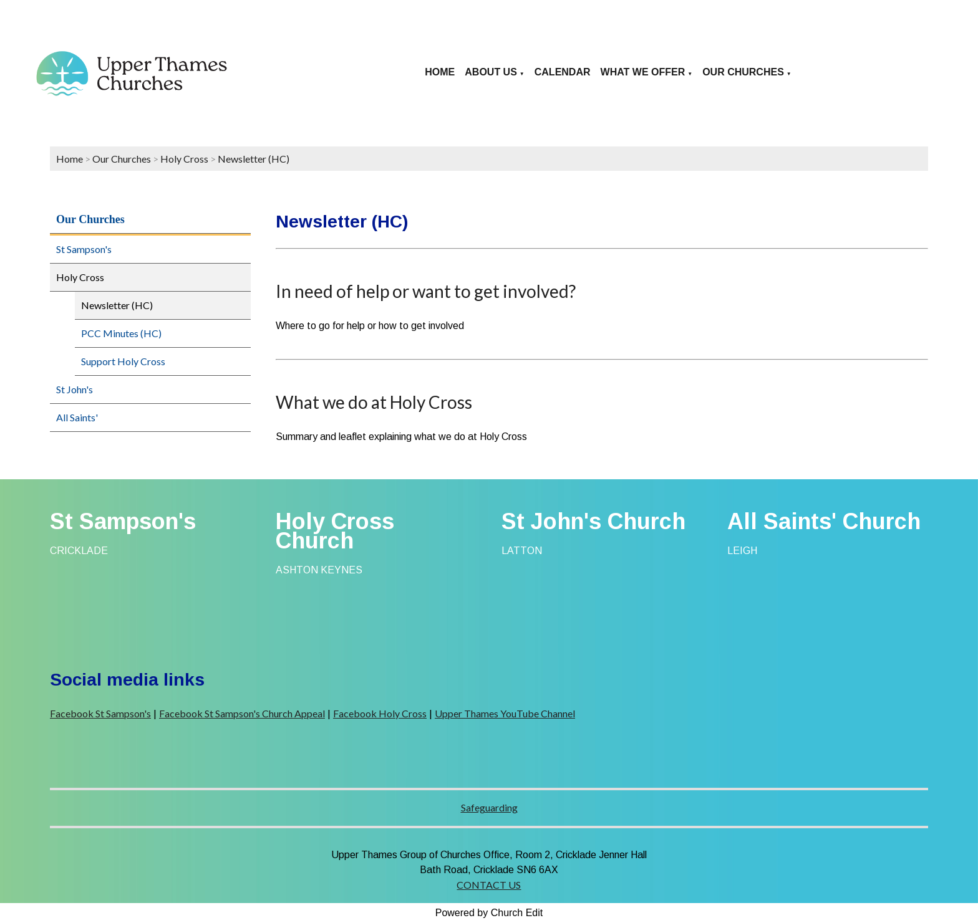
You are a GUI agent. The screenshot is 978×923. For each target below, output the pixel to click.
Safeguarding (489, 807)
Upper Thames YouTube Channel (505, 713)
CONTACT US (489, 885)
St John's (74, 389)
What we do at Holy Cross (374, 402)
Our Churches (743, 72)
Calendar (563, 72)
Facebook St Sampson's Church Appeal (242, 713)
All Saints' (77, 417)
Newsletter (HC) (253, 159)
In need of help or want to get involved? (426, 291)
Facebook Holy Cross (380, 713)
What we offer (643, 72)
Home (440, 72)
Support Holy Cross (123, 361)
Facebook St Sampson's (100, 713)
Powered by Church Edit (489, 912)
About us (491, 72)
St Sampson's (84, 249)
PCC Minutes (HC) (121, 333)
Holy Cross (184, 159)
